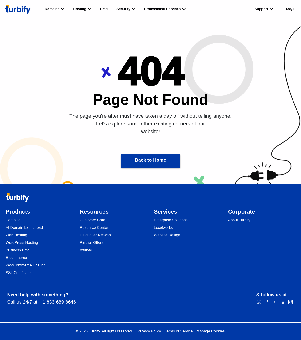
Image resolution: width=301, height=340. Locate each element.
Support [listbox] (265, 9)
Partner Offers (91, 243)
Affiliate (86, 250)
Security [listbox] (126, 9)
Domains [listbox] (55, 9)
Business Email (18, 250)
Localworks (163, 228)
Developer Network (96, 235)
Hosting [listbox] (83, 9)
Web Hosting (16, 235)
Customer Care (92, 220)
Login (291, 9)
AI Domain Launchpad (24, 228)
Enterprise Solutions (171, 220)
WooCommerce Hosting (26, 265)
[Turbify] (18, 9)
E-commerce (16, 258)
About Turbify (239, 220)
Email (104, 9)
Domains (13, 220)
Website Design (167, 235)
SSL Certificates (19, 273)
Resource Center (94, 228)
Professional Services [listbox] (165, 9)
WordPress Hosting (22, 243)
